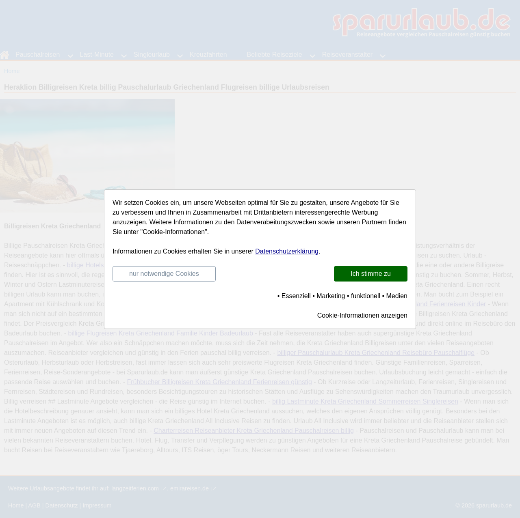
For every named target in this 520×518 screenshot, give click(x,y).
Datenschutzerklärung (286, 251)
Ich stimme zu (371, 273)
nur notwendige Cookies (164, 273)
